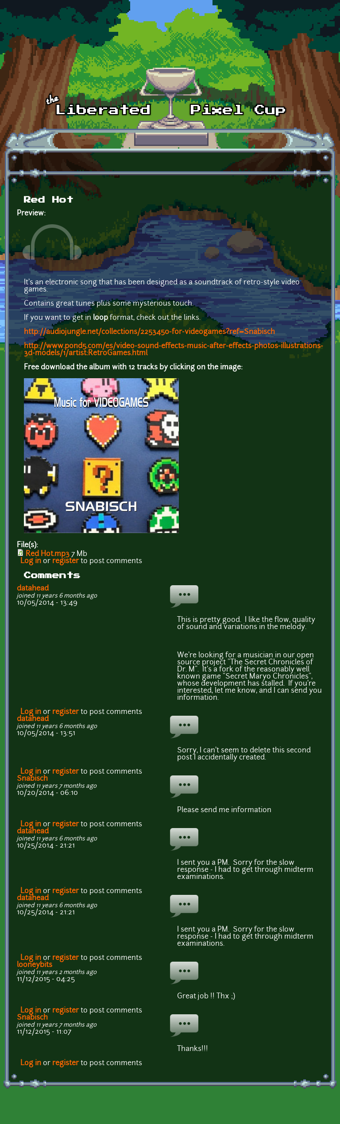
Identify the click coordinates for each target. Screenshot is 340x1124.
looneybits (34, 965)
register (65, 561)
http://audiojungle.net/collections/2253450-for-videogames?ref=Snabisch (149, 332)
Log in (30, 561)
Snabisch (32, 779)
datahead (33, 588)
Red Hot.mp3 (48, 554)
